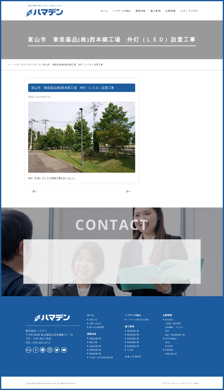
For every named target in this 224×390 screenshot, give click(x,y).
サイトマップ (186, 383)
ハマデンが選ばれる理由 (138, 319)
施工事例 (155, 10)
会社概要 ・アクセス (174, 327)
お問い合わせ (95, 323)
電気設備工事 (95, 338)
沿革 (167, 331)
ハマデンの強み (122, 10)
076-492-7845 (42, 338)
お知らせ (93, 319)
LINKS (196, 383)
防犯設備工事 (95, 353)
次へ (128, 191)
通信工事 (93, 342)
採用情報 (169, 350)
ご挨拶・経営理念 (173, 323)
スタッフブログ (189, 10)
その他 (130, 350)
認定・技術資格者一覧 (175, 334)
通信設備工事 (133, 334)
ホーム (104, 10)
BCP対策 (169, 346)
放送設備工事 (95, 346)
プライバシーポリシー (170, 383)
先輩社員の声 (171, 353)
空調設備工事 (95, 350)
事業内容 (140, 10)
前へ (35, 191)
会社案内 (169, 319)
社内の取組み (171, 338)
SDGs (167, 342)
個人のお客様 (96, 327)
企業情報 (170, 10)
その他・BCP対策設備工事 (101, 357)
